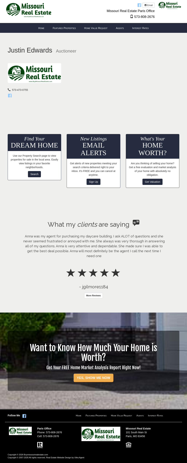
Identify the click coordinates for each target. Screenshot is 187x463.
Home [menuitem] (41, 28)
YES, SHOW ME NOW (93, 378)
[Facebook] (10, 95)
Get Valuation (152, 181)
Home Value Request (121, 415)
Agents (140, 415)
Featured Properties (96, 415)
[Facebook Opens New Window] (139, 4)
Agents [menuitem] (120, 28)
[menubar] (93, 28)
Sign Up (93, 181)
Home (78, 415)
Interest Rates (155, 415)
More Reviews (93, 295)
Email (148, 5)
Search (34, 174)
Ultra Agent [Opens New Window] (79, 457)
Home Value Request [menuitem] (95, 28)
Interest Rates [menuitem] (140, 28)
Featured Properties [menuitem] (64, 28)
